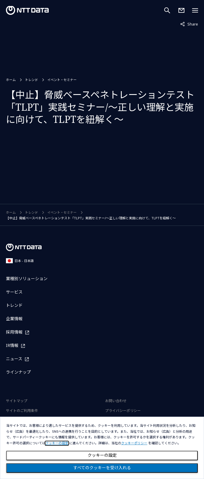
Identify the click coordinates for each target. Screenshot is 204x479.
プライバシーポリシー (123, 410)
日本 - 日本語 (20, 260)
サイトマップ (16, 400)
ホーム (11, 79)
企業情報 (14, 318)
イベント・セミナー (62, 79)
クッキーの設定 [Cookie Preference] (102, 455)
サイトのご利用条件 (22, 410)
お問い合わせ (115, 400)
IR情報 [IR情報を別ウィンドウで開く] (12, 345)
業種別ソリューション (27, 278)
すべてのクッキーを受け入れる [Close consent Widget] (102, 467)
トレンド (31, 79)
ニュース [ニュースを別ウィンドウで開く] (14, 359)
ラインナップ (18, 372)
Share (189, 24)
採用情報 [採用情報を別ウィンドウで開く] (14, 332)
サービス (14, 292)
